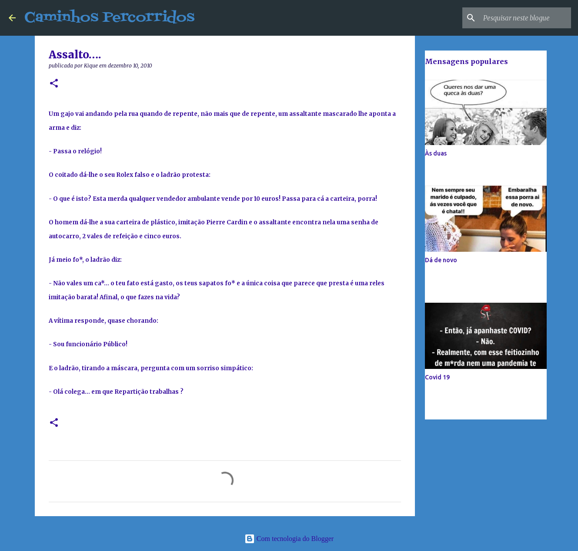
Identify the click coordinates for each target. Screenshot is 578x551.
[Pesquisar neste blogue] (525, 17)
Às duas (436, 153)
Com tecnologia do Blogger (289, 538)
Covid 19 (437, 377)
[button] (54, 84)
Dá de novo (441, 260)
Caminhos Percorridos (109, 17)
